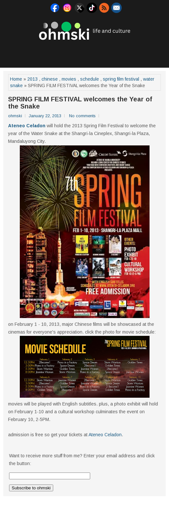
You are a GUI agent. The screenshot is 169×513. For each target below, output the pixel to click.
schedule (89, 79)
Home (16, 79)
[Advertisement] (85, 53)
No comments (82, 115)
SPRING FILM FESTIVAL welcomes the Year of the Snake (80, 103)
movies (69, 79)
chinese (50, 79)
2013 (32, 79)
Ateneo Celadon (26, 125)
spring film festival (121, 79)
